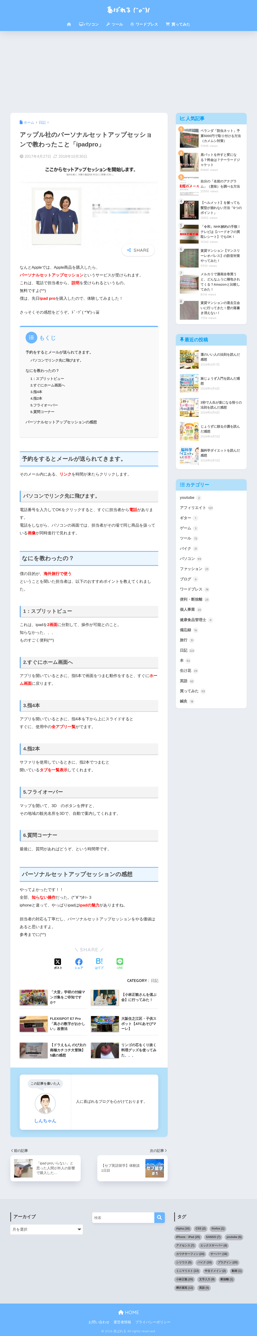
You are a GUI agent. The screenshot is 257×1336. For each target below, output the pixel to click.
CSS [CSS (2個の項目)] (201, 1228)
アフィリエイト (197, 514)
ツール (114, 24)
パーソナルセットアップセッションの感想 (61, 422)
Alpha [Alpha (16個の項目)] (183, 1228)
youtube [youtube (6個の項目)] (234, 1237)
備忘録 (189, 640)
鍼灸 (187, 714)
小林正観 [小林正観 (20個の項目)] (184, 1279)
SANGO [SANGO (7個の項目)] (213, 1237)
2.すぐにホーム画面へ (47, 385)
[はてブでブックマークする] (99, 964)
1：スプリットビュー (47, 379)
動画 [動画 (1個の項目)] (237, 1271)
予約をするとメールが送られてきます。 (59, 352)
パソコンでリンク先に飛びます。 (56, 360)
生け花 (189, 683)
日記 (154, 980)
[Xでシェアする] (58, 964)
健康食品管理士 (197, 630)
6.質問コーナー (42, 412)
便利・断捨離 (195, 609)
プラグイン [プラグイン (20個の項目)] (228, 1262)
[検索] (159, 1217)
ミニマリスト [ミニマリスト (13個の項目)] (187, 1271)
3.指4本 (36, 392)
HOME (128, 1312)
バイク (189, 556)
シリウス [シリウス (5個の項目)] (184, 1262)
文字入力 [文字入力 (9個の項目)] (207, 1279)
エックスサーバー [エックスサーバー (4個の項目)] (213, 1245)
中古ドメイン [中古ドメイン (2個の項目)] (215, 1271)
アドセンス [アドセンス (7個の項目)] (185, 1245)
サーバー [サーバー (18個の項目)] (218, 1254)
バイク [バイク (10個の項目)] (204, 1262)
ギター (189, 525)
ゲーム (189, 535)
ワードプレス (144, 24)
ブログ (189, 588)
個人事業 (191, 619)
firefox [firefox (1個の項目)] (218, 1228)
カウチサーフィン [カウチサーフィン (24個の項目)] (190, 1254)
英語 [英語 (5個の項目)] (204, 1287)
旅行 (187, 651)
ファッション (195, 577)
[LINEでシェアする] (120, 964)
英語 (187, 693)
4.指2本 (36, 398)
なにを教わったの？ (42, 370)
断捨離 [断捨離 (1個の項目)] (226, 1279)
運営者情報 (122, 1322)
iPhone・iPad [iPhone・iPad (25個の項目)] (188, 1237)
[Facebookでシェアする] (79, 964)
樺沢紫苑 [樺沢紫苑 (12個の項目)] (184, 1287)
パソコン (89, 24)
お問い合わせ (99, 1322)
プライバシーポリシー (152, 1322)
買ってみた (178, 24)
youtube (191, 504)
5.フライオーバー (44, 405)
